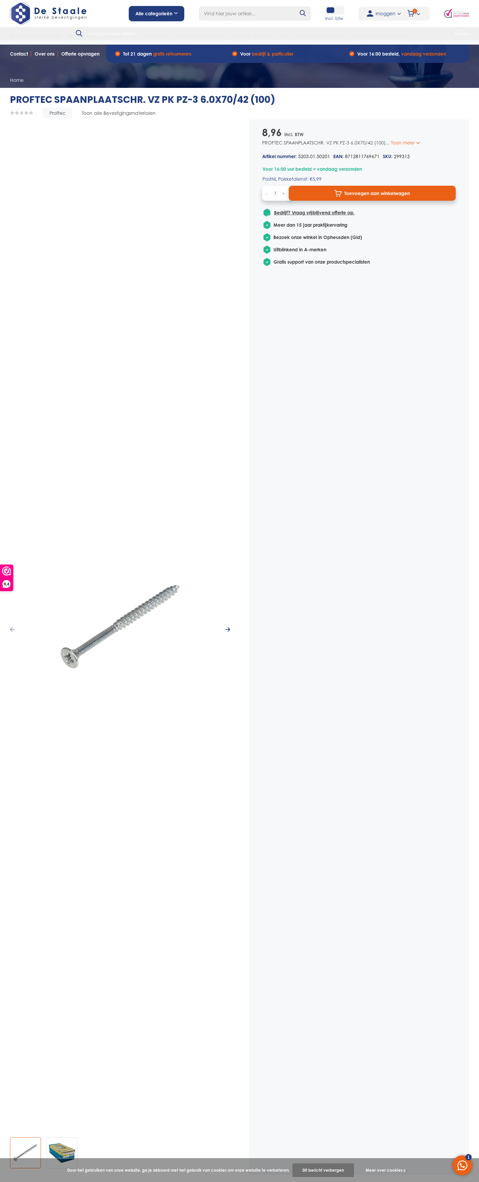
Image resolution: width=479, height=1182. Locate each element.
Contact (19, 54)
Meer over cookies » (385, 1170)
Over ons (45, 54)
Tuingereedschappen (319, 36)
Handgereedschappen (201, 36)
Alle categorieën (156, 13)
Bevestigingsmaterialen (35, 36)
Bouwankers (82, 36)
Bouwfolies (157, 36)
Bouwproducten (120, 36)
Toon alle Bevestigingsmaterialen (119, 113)
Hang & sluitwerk (253, 36)
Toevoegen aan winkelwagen (372, 193)
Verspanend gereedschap (379, 36)
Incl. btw (334, 18)
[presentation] (12, 629)
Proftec (58, 113)
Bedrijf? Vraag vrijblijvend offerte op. (314, 213)
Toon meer (405, 142)
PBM (283, 36)
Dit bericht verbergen (323, 1170)
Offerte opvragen (80, 54)
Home (17, 80)
